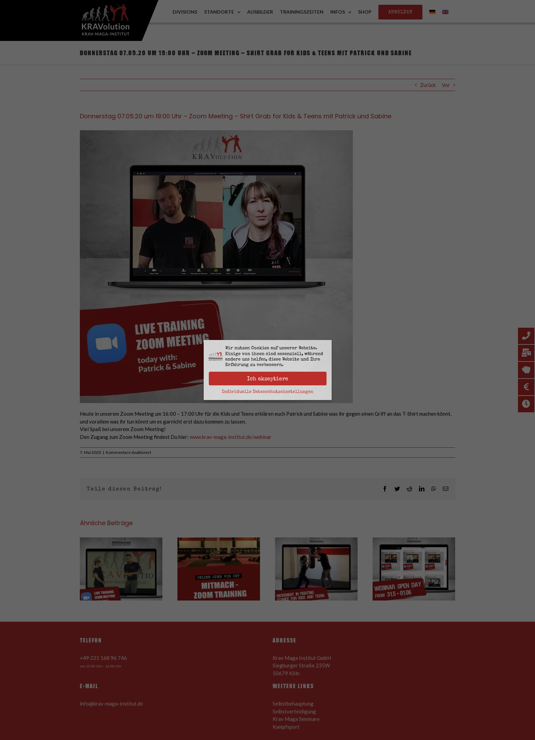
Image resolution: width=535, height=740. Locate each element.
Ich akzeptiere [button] (267, 378)
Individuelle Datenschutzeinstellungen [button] (267, 391)
